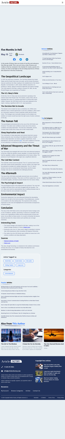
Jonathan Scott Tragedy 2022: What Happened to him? (51, 156)
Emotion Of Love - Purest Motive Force (51, 63)
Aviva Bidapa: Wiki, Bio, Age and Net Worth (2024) (52, 146)
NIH (21, 179)
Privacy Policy (60, 436)
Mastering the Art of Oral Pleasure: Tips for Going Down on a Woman (18, 352)
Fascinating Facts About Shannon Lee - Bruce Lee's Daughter (51, 141)
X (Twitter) (43, 436)
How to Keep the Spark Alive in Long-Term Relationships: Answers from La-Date (20, 343)
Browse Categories (17, 430)
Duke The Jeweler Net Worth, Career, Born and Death (52, 161)
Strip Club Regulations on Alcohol (50, 186)
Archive (28, 430)
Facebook (36, 436)
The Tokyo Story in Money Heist (50, 165)
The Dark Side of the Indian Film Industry (52, 169)
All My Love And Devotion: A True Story (51, 80)
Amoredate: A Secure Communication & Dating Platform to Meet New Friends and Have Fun (20, 340)
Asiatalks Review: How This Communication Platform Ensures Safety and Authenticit (18, 355)
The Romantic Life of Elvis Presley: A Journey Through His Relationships (51, 133)
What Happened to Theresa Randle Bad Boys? (52, 123)
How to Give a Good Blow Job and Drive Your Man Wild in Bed (16, 346)
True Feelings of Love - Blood (49, 83)
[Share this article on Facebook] (14, 59)
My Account (5, 430)
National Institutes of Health (11, 279)
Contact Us (37, 430)
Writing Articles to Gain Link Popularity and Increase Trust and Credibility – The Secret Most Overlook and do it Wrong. (19, 326)
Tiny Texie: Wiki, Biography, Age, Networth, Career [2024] (52, 173)
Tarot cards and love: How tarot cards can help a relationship (52, 92)
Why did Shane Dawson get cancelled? (51, 137)
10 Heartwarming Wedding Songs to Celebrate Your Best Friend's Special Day (52, 67)
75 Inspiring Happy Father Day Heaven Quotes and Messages (51, 59)
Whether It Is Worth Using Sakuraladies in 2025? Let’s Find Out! (16, 349)
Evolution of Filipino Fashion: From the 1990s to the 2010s (51, 178)
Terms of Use (51, 436)
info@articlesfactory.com (11, 410)
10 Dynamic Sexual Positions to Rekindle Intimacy (13, 332)
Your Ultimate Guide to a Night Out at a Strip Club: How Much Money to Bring (52, 128)
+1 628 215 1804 (8, 406)
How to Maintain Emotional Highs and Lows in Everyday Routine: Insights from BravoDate (20, 336)
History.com (27, 266)
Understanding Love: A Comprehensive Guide (51, 72)
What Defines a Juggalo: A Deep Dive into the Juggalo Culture (52, 151)
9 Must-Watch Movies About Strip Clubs (52, 182)
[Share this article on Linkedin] (27, 59)
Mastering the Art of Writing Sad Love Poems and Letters (51, 87)
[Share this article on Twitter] (20, 59)
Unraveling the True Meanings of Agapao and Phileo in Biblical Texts (52, 54)
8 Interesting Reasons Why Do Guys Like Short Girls (13, 329)
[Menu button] (62, 2)
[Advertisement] (32, 16)
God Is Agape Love (46, 76)
